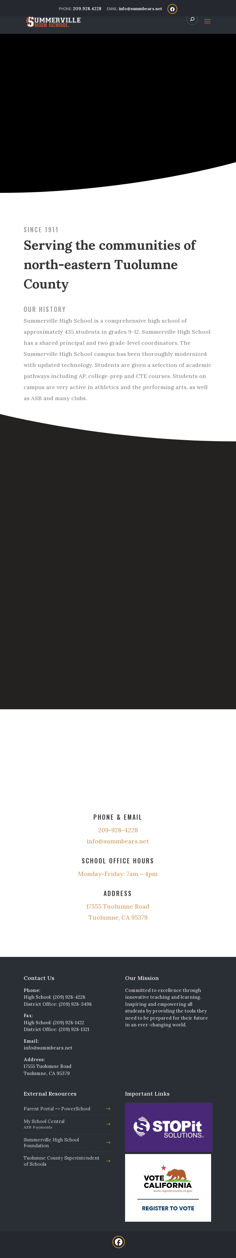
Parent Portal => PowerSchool (57, 1109)
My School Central (63, 1124)
